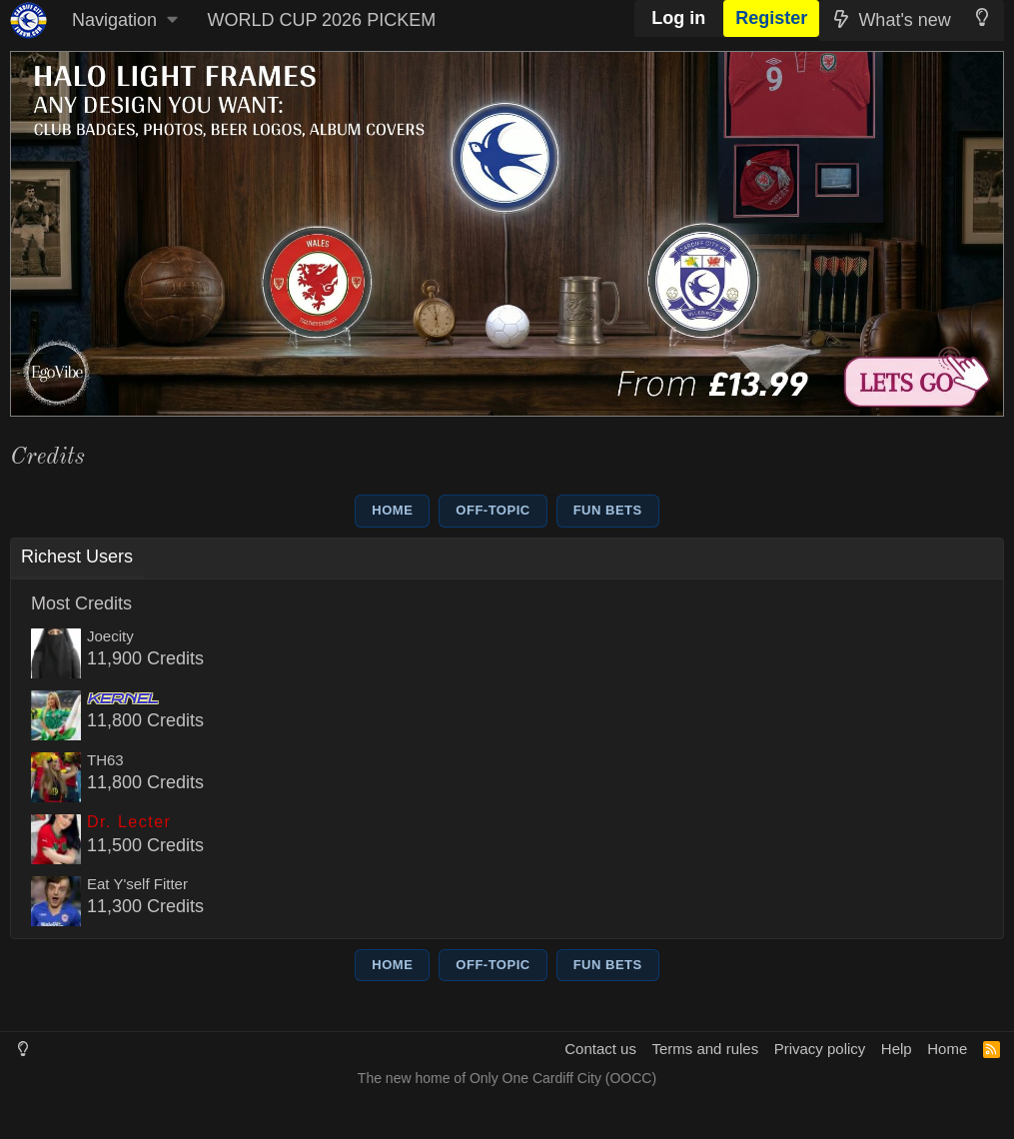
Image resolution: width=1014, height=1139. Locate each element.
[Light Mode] (982, 17)
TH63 (105, 759)
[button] (124, 20)
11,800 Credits (145, 720)
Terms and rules (704, 1048)
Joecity (110, 635)
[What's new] (890, 20)
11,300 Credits (145, 906)
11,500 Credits (145, 845)
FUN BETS (607, 510)
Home (947, 1048)
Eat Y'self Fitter (137, 883)
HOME (392, 510)
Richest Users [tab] (77, 557)
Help (896, 1048)
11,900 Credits (145, 658)
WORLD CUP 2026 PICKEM (321, 20)
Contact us (600, 1048)
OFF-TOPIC (492, 510)
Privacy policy (820, 1048)
